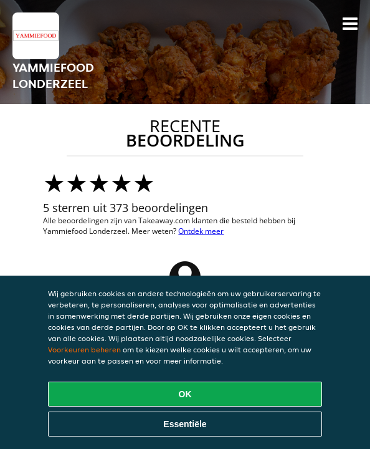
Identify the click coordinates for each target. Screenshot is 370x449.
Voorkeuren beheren (84, 349)
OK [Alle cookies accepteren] (185, 394)
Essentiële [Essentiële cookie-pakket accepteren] (184, 424)
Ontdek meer (201, 231)
